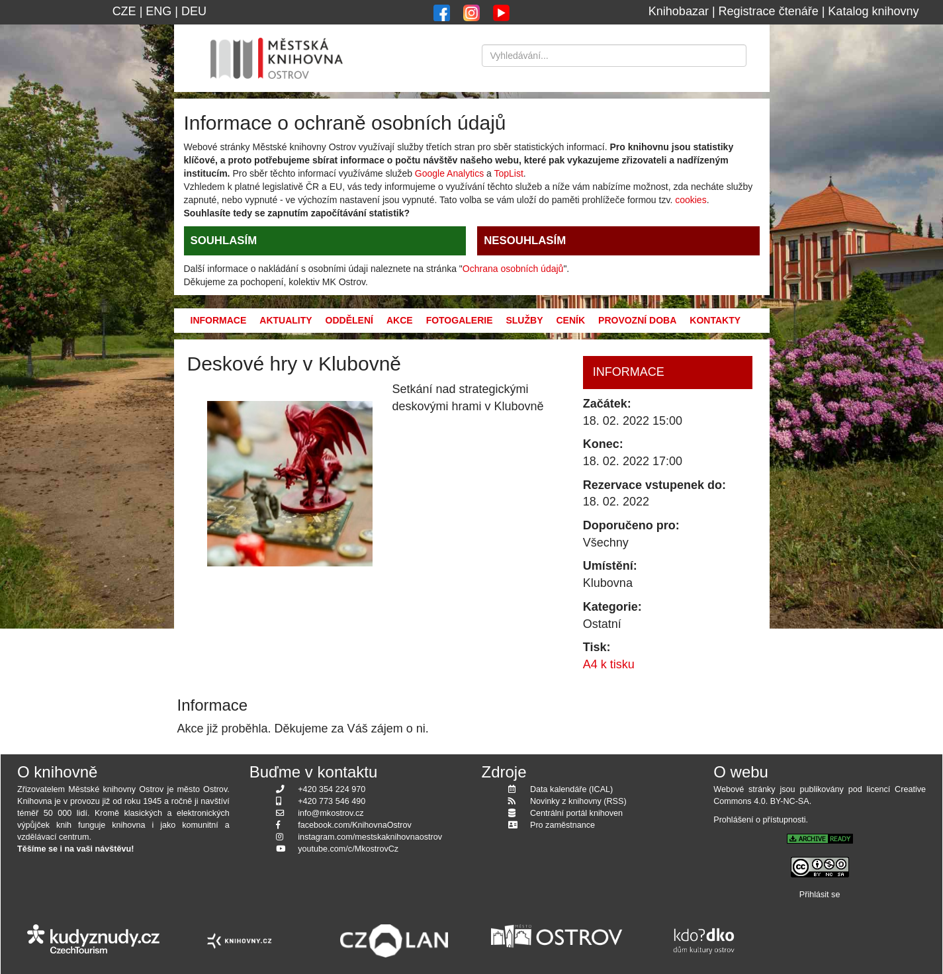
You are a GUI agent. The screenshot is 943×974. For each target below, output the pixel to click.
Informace (219, 320)
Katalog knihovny (873, 11)
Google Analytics (449, 173)
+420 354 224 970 (331, 789)
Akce (399, 320)
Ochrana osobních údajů (513, 268)
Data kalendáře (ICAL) (571, 789)
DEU (193, 11)
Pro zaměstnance (562, 825)
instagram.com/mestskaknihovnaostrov (370, 837)
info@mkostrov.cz (330, 813)
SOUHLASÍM (224, 240)
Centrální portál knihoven (576, 813)
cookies (690, 200)
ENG (158, 11)
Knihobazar (679, 11)
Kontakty (715, 320)
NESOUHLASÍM (525, 240)
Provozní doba (637, 320)
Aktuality (285, 320)
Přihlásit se (819, 894)
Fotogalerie (459, 320)
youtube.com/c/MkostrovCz (348, 849)
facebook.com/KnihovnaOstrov (355, 825)
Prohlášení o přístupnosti (759, 819)
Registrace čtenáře (769, 11)
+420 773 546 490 (331, 801)
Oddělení (349, 320)
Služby (524, 320)
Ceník (570, 320)
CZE (124, 11)
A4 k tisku (609, 664)
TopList (508, 173)
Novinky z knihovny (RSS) (578, 801)
